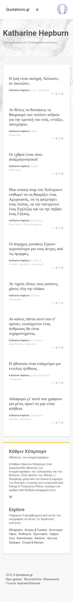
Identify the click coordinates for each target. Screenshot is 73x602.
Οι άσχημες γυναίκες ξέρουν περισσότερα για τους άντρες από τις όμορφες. (36, 249)
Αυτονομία (37, 340)
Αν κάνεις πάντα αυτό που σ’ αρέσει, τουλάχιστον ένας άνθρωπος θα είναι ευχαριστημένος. (32, 326)
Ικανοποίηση (16, 344)
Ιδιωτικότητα (32, 579)
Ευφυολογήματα (32, 224)
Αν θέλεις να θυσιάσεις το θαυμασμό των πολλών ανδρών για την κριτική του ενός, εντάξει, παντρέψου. (36, 116)
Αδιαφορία (37, 415)
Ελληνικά (34, 583)
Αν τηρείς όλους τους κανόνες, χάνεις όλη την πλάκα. (34, 286)
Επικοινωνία (51, 579)
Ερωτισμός (15, 224)
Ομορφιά (25, 264)
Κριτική (13, 419)
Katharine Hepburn (19, 90)
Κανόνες (35, 295)
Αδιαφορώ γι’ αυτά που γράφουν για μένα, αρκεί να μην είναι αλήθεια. (35, 404)
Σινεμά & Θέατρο (40, 375)
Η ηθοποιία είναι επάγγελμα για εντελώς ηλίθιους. (35, 366)
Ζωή (33, 90)
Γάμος (34, 131)
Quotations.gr (18, 9)
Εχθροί (35, 166)
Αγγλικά (22, 583)
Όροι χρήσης (14, 579)
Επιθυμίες (36, 220)
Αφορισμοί (44, 90)
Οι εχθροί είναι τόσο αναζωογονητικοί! (25, 156)
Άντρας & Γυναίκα (36, 530)
